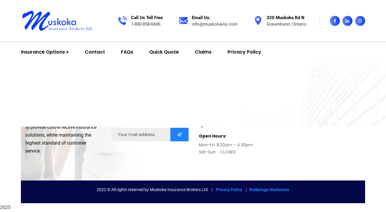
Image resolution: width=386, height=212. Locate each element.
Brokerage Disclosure (269, 189)
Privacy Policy (229, 189)
